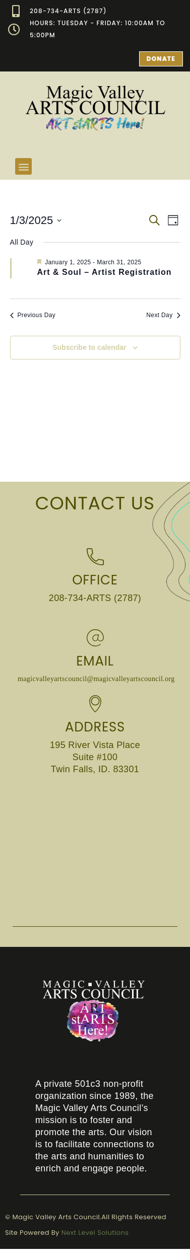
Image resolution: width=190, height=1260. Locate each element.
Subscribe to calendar (89, 347)
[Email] (95, 637)
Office (95, 580)
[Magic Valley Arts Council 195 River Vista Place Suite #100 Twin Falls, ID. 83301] (95, 849)
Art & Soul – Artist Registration (104, 272)
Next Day (163, 315)
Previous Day (33, 315)
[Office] (95, 556)
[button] (23, 166)
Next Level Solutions (95, 1232)
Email (94, 661)
